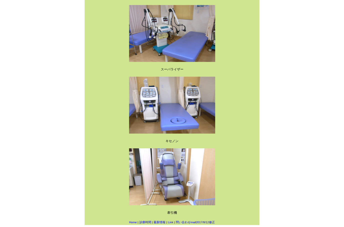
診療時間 (145, 222)
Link (170, 222)
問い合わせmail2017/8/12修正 (195, 222)
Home (133, 222)
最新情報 (160, 222)
